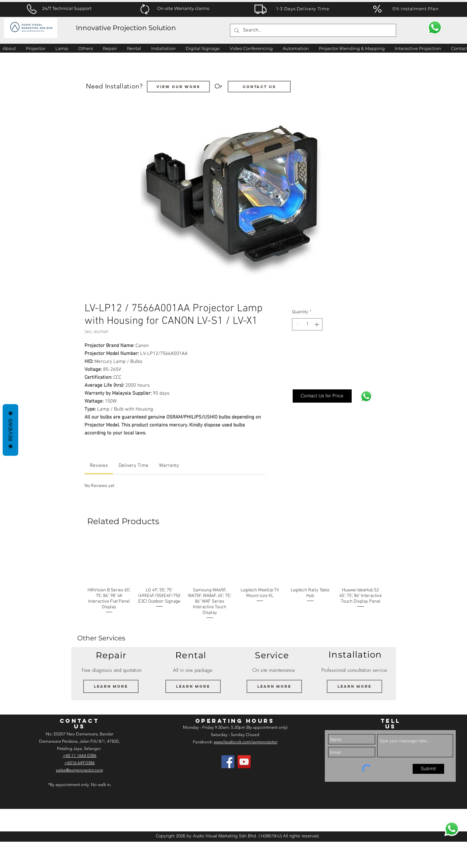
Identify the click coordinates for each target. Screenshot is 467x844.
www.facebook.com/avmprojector (245, 741)
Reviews (10, 430)
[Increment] (317, 324)
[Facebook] (227, 761)
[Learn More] (111, 686)
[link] (99, 466)
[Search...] (312, 30)
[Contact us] (259, 86)
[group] (235, 579)
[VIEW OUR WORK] (178, 86)
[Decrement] (297, 324)
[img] (22, 820)
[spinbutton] (307, 324)
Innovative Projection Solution (126, 28)
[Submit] (428, 769)
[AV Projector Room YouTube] (244, 761)
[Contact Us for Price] (322, 396)
